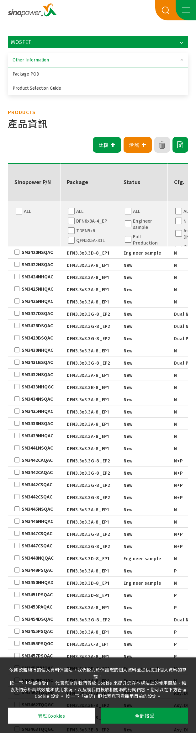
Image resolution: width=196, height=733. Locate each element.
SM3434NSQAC (37, 399)
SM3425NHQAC (37, 289)
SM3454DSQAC (37, 619)
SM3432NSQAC (37, 374)
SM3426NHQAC (37, 301)
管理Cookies (51, 716)
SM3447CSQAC (37, 533)
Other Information (31, 60)
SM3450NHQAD (38, 582)
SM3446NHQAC (37, 521)
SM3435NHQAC (37, 411)
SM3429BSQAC (37, 338)
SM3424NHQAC (37, 276)
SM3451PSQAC (37, 594)
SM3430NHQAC (37, 350)
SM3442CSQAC (37, 484)
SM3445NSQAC (37, 509)
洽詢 (138, 145)
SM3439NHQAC (37, 435)
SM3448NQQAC (38, 558)
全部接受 (144, 716)
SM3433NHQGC (38, 386)
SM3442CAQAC (37, 460)
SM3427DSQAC (37, 313)
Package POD (26, 74)
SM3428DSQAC (37, 325)
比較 (107, 145)
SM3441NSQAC (37, 448)
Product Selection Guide (37, 88)
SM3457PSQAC (37, 655)
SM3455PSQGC (37, 643)
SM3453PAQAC (37, 607)
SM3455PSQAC (37, 631)
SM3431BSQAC (37, 362)
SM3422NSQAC (37, 264)
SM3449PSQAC (37, 570)
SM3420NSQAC (37, 252)
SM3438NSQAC (37, 423)
